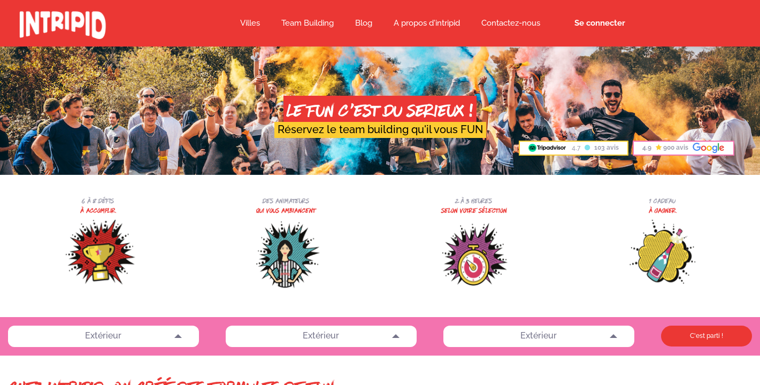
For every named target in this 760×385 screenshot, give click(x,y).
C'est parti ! (706, 336)
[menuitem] (364, 23)
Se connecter (599, 23)
